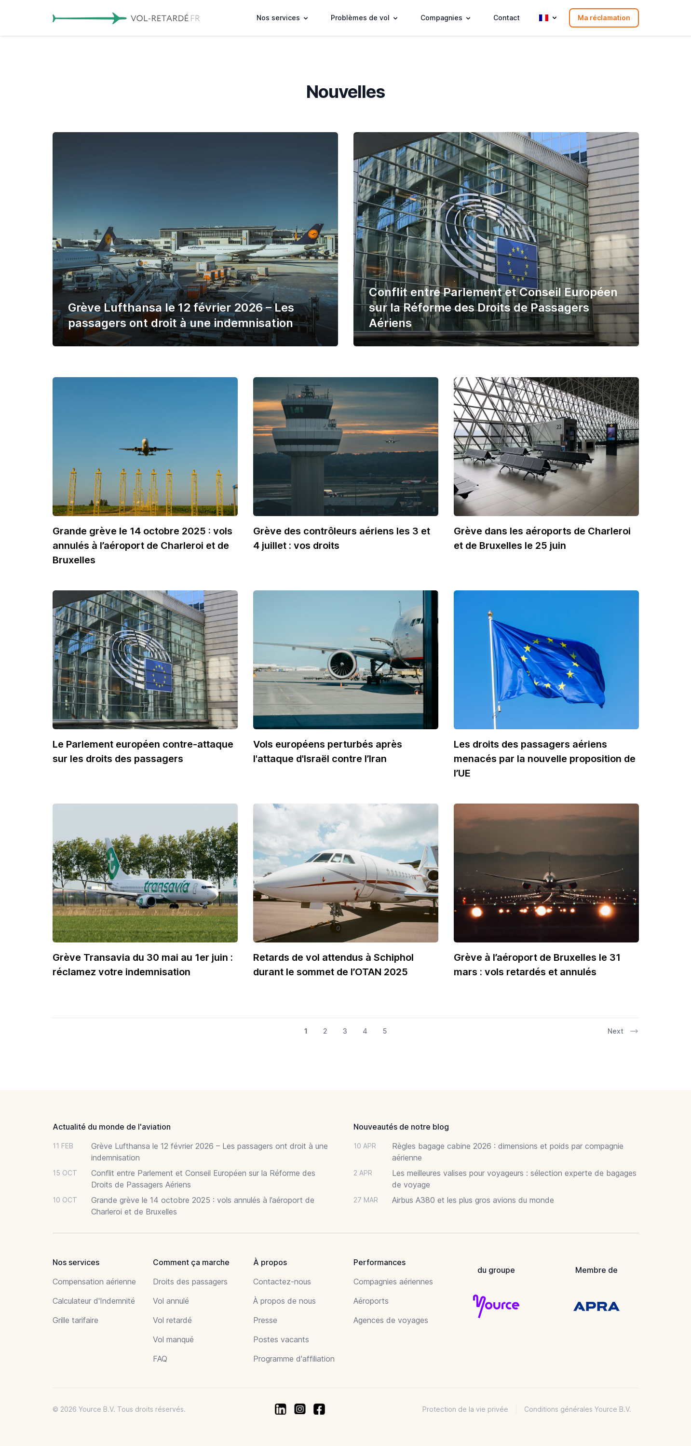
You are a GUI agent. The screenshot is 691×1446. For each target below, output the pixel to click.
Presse (265, 1320)
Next (623, 1031)
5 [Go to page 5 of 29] (385, 1031)
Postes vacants (281, 1339)
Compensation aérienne (94, 1281)
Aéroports (371, 1301)
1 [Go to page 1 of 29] (306, 1031)
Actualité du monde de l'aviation (112, 1127)
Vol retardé (172, 1320)
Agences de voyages (390, 1320)
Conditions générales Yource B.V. (577, 1409)
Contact (506, 18)
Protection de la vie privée (465, 1409)
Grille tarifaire (75, 1320)
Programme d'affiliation (294, 1359)
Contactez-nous (282, 1281)
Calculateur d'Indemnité (94, 1301)
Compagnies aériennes (393, 1281)
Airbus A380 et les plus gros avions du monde (473, 1200)
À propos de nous (284, 1301)
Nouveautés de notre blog (401, 1127)
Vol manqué (173, 1339)
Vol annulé (171, 1301)
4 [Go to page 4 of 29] (365, 1031)
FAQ (160, 1359)
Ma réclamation (604, 18)
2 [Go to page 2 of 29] (325, 1031)
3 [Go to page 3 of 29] (345, 1031)
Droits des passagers (190, 1281)
